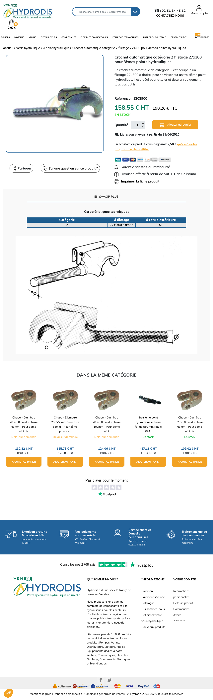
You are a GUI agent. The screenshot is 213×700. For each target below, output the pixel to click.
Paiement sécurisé (153, 597)
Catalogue (148, 603)
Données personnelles (68, 694)
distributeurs (49, 37)
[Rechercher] (101, 12)
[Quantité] (137, 125)
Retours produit (183, 603)
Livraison (147, 591)
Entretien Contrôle (154, 37)
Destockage (202, 37)
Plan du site (148, 633)
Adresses (179, 621)
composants (68, 37)
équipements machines (125, 37)
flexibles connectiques (94, 37)
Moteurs (19, 37)
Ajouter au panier (175, 125)
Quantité (121, 125)
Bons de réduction (185, 627)
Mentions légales (40, 694)
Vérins (32, 37)
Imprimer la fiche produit (136, 181)
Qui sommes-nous (153, 609)
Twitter (109, 680)
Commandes (181, 609)
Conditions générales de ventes (104, 694)
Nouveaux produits (153, 627)
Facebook (100, 680)
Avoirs (177, 615)
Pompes (5, 37)
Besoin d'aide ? (179, 37)
